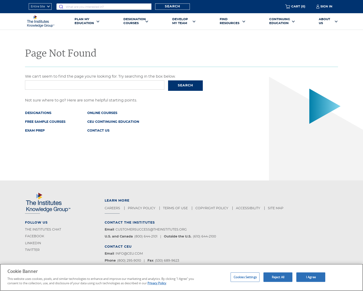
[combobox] (103, 6)
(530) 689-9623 (167, 260)
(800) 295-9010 (129, 260)
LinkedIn (33, 243)
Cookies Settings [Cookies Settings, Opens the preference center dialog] (245, 277)
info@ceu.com (129, 253)
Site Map (276, 208)
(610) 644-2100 (204, 236)
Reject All (278, 277)
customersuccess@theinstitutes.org (151, 229)
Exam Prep (35, 130)
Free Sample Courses (45, 121)
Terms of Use (176, 208)
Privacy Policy (142, 208)
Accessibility (248, 208)
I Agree (311, 277)
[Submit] (61, 6)
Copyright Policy (212, 208)
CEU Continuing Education (113, 121)
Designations (38, 113)
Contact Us (98, 130)
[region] (181, 277)
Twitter (32, 250)
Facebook (34, 236)
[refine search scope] (40, 6)
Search (172, 6)
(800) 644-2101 (145, 236)
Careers (113, 208)
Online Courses (102, 113)
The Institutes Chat (43, 229)
